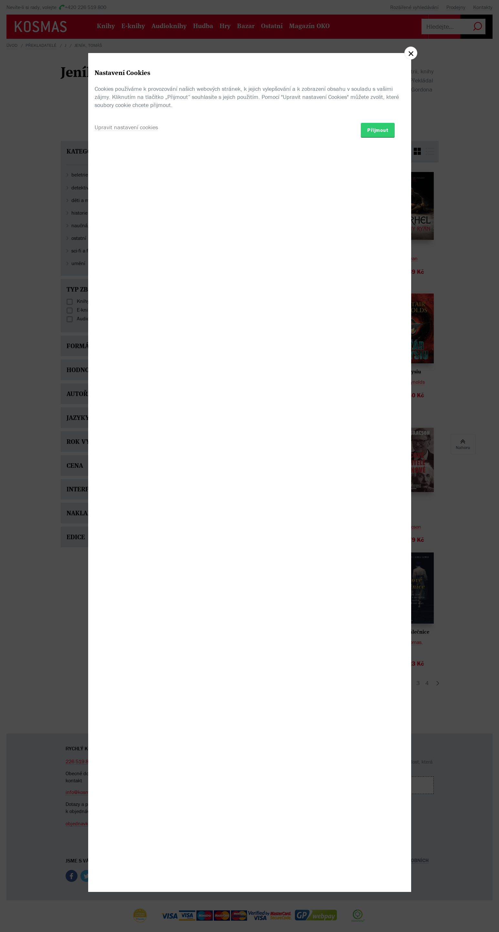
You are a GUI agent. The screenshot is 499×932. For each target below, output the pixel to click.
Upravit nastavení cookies (126, 501)
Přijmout (377, 503)
